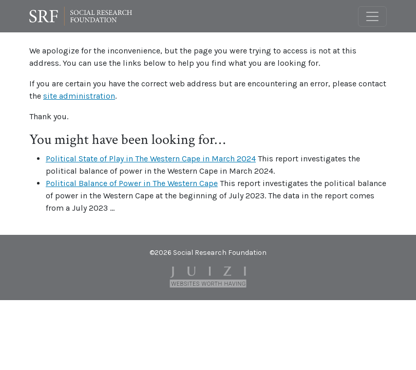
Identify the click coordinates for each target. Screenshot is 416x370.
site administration (79, 96)
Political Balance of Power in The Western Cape (132, 183)
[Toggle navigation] (372, 16)
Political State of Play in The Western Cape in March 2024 (151, 158)
